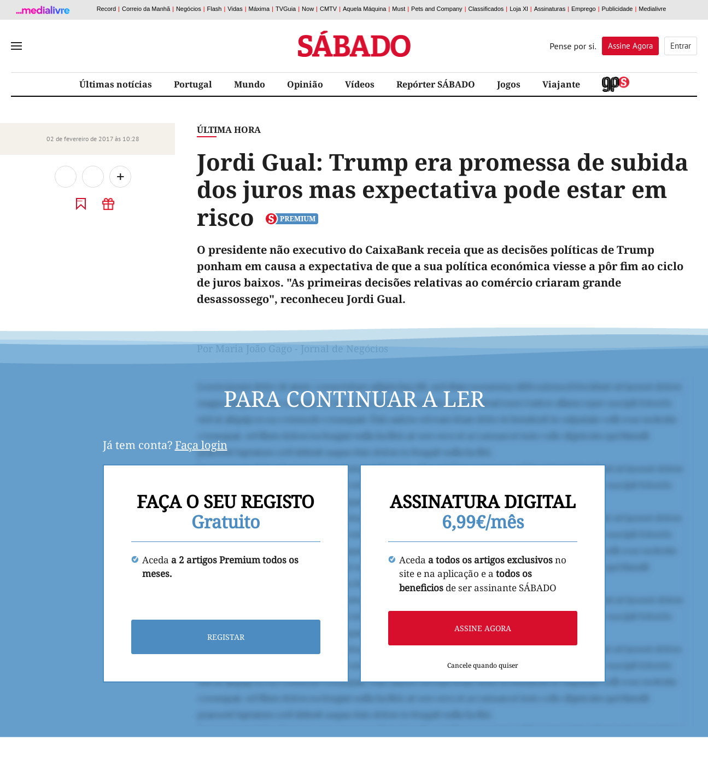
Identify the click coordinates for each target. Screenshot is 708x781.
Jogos (508, 84)
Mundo (249, 84)
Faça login (201, 445)
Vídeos (360, 84)
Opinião (305, 84)
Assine (630, 45)
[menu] (16, 46)
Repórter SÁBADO (435, 84)
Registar (225, 637)
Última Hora (229, 130)
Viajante (561, 84)
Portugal (193, 84)
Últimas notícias (115, 84)
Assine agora (482, 628)
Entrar (680, 45)
